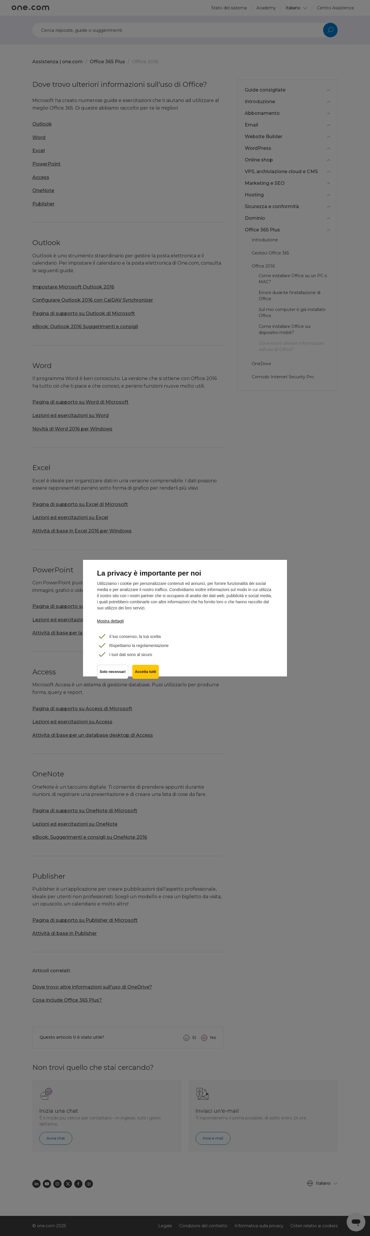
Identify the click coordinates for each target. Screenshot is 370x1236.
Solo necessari (113, 673)
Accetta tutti (146, 673)
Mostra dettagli (110, 621)
